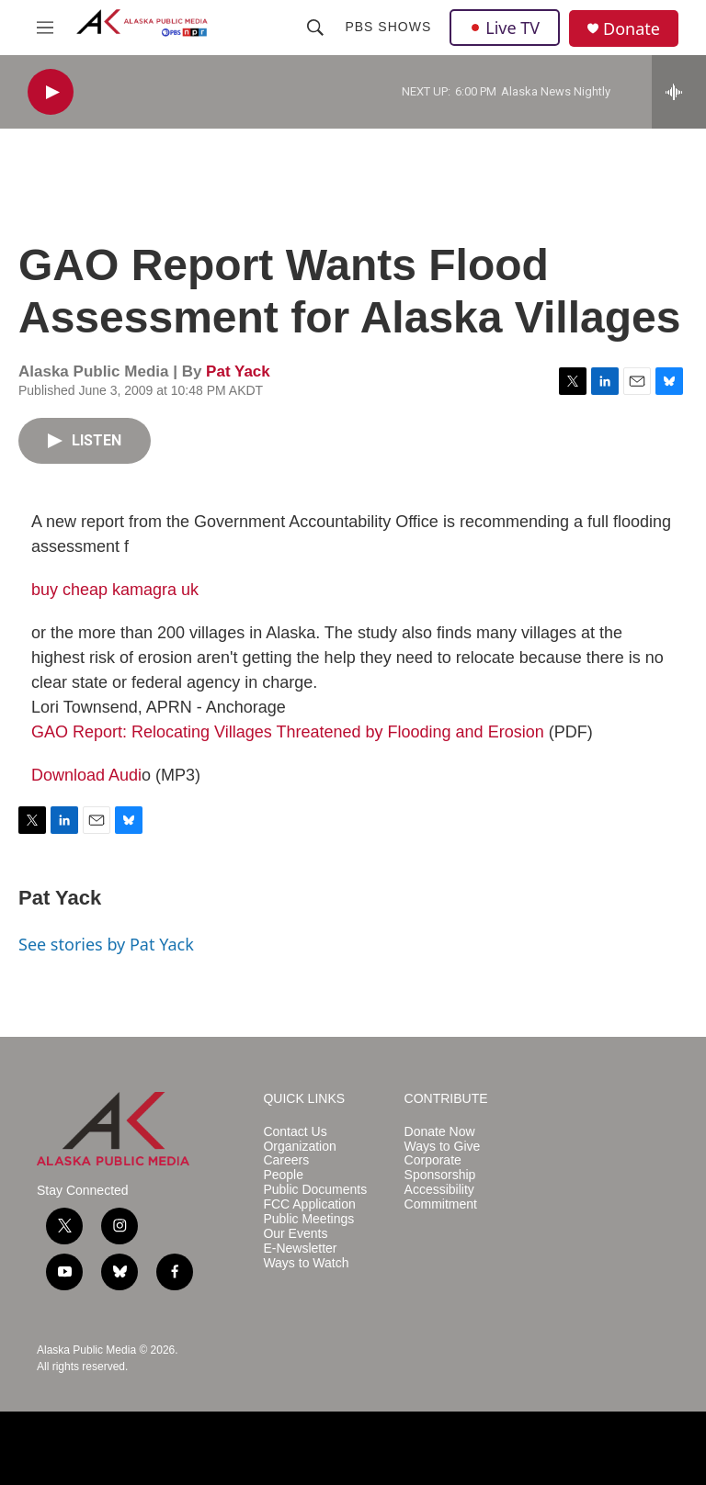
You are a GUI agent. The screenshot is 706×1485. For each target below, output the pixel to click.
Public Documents (315, 1190)
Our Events (295, 1234)
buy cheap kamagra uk (115, 589)
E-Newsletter (299, 1248)
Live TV (505, 28)
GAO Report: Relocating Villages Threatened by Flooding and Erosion (287, 732)
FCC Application (309, 1204)
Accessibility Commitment (440, 1197)
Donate (631, 29)
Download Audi (86, 775)
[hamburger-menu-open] (45, 27)
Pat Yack (238, 371)
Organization (299, 1146)
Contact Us (294, 1132)
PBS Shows (388, 26)
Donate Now (439, 1132)
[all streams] (679, 92)
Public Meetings (308, 1219)
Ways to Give (442, 1146)
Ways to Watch (305, 1263)
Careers (286, 1160)
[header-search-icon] (315, 27)
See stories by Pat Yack (106, 944)
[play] (50, 92)
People (283, 1175)
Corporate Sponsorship (440, 1167)
